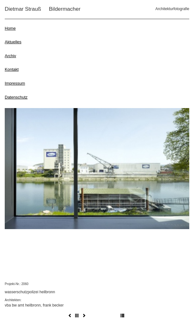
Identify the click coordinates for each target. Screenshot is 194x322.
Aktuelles (13, 41)
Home (10, 28)
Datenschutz (16, 97)
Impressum (15, 83)
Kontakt (12, 69)
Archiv (10, 55)
